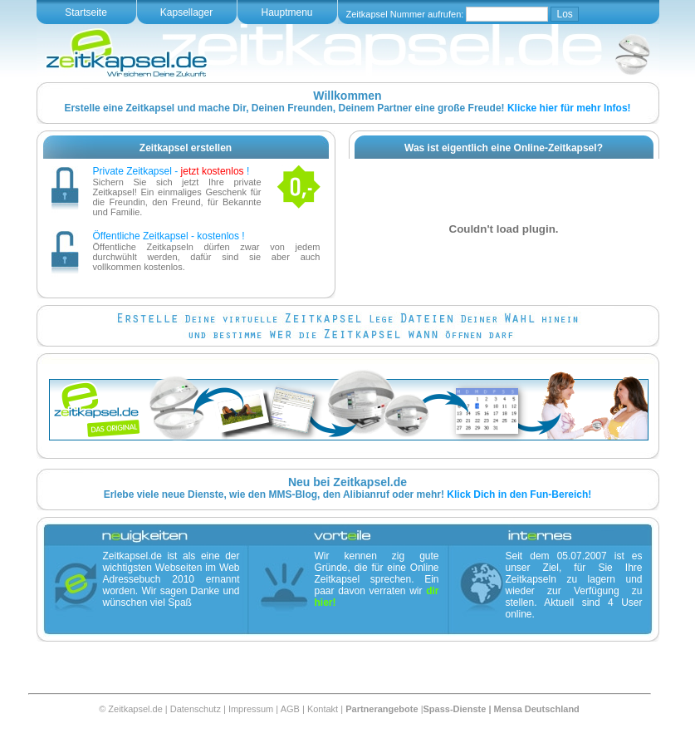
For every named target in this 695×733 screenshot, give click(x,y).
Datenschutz (195, 709)
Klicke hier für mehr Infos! (569, 108)
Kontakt (322, 709)
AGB (290, 709)
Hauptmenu (286, 12)
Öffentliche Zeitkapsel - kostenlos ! (169, 236)
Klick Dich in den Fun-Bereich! (519, 494)
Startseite (86, 12)
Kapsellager (186, 12)
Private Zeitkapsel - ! (171, 171)
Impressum (250, 709)
